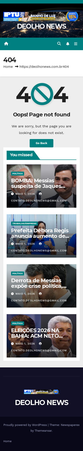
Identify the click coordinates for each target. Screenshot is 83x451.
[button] (59, 44)
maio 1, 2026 (25, 193)
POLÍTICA (17, 173)
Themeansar (43, 430)
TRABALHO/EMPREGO (24, 223)
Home (8, 67)
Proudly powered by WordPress (25, 425)
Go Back (41, 143)
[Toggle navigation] (76, 43)
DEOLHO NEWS (41, 26)
